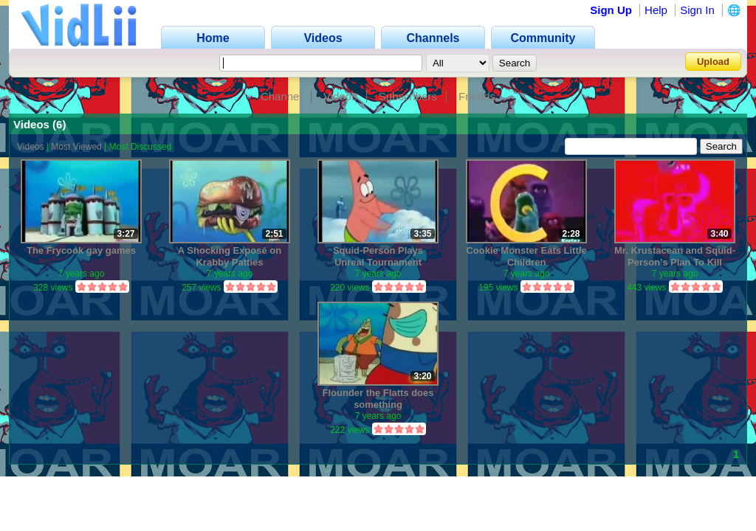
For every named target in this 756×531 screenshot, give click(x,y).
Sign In (697, 10)
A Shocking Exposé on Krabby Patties (229, 256)
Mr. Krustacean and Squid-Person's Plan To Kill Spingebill (674, 256)
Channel (281, 96)
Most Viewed (76, 147)
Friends (476, 96)
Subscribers (408, 96)
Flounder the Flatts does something (378, 398)
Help (656, 10)
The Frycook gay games (81, 250)
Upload (713, 61)
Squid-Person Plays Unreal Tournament (378, 256)
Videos (340, 96)
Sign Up (611, 10)
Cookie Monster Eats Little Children (526, 256)
